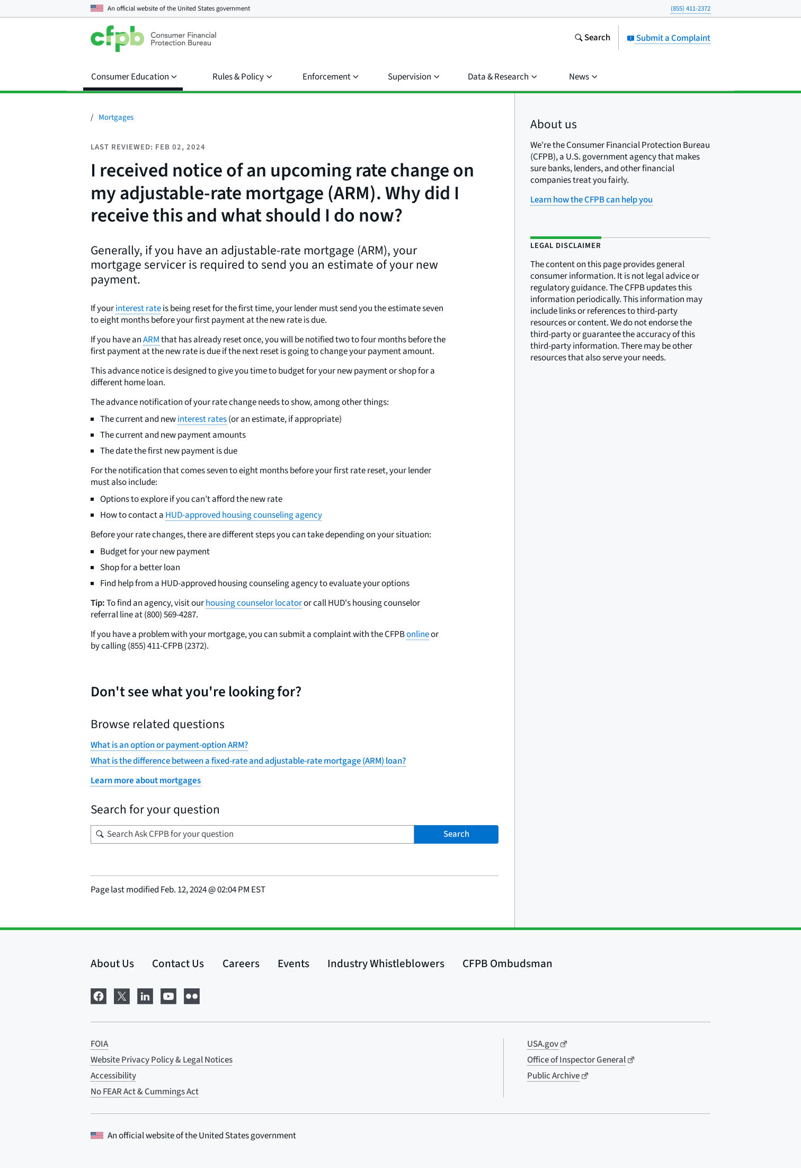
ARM (151, 339)
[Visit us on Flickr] (192, 995)
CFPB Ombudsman (507, 963)
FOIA (99, 1044)
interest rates (202, 419)
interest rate (138, 308)
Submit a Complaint (668, 38)
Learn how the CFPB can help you (591, 199)
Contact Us (178, 963)
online (417, 634)
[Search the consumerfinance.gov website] (592, 39)
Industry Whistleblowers (385, 963)
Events (293, 963)
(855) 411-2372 (690, 8)
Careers (241, 963)
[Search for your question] (252, 834)
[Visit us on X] (122, 995)
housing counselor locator (254, 603)
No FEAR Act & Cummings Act (145, 1091)
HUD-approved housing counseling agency (243, 515)
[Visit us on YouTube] (168, 995)
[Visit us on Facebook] (98, 995)
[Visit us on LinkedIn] (145, 995)
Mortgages (116, 117)
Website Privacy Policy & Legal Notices (162, 1060)
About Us (112, 963)
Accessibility (113, 1075)
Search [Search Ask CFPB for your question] (456, 834)
